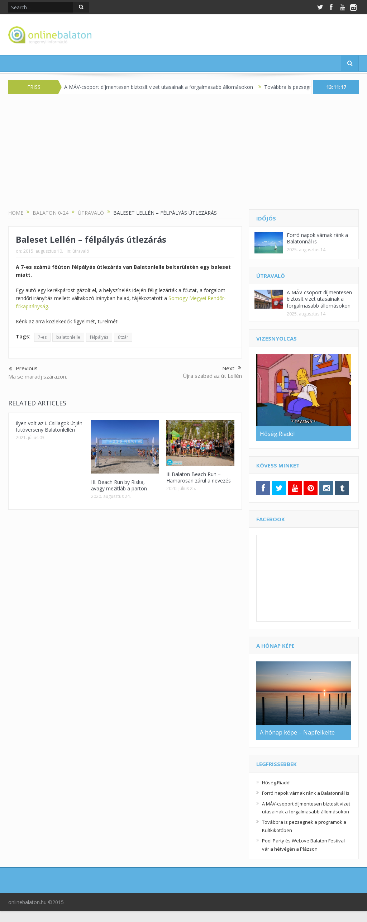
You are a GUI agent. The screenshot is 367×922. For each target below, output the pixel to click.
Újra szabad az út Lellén (212, 375)
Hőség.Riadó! (276, 782)
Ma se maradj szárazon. (37, 376)
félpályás (99, 337)
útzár (123, 337)
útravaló (80, 251)
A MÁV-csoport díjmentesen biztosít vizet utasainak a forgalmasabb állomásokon (163, 87)
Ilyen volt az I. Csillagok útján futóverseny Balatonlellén (49, 426)
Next (231, 368)
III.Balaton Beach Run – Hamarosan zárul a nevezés (198, 477)
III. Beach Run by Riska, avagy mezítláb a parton (119, 485)
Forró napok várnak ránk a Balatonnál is (317, 238)
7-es (42, 337)
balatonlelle (68, 337)
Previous (23, 369)
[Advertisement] (183, 151)
